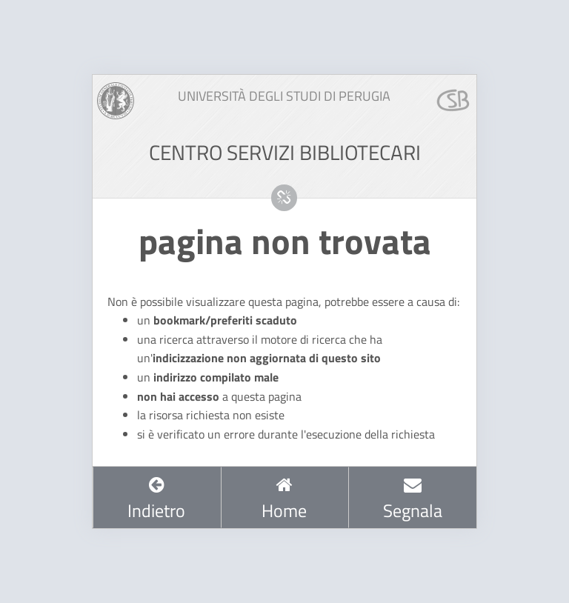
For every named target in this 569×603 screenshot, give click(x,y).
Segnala (412, 499)
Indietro (156, 499)
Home (284, 499)
